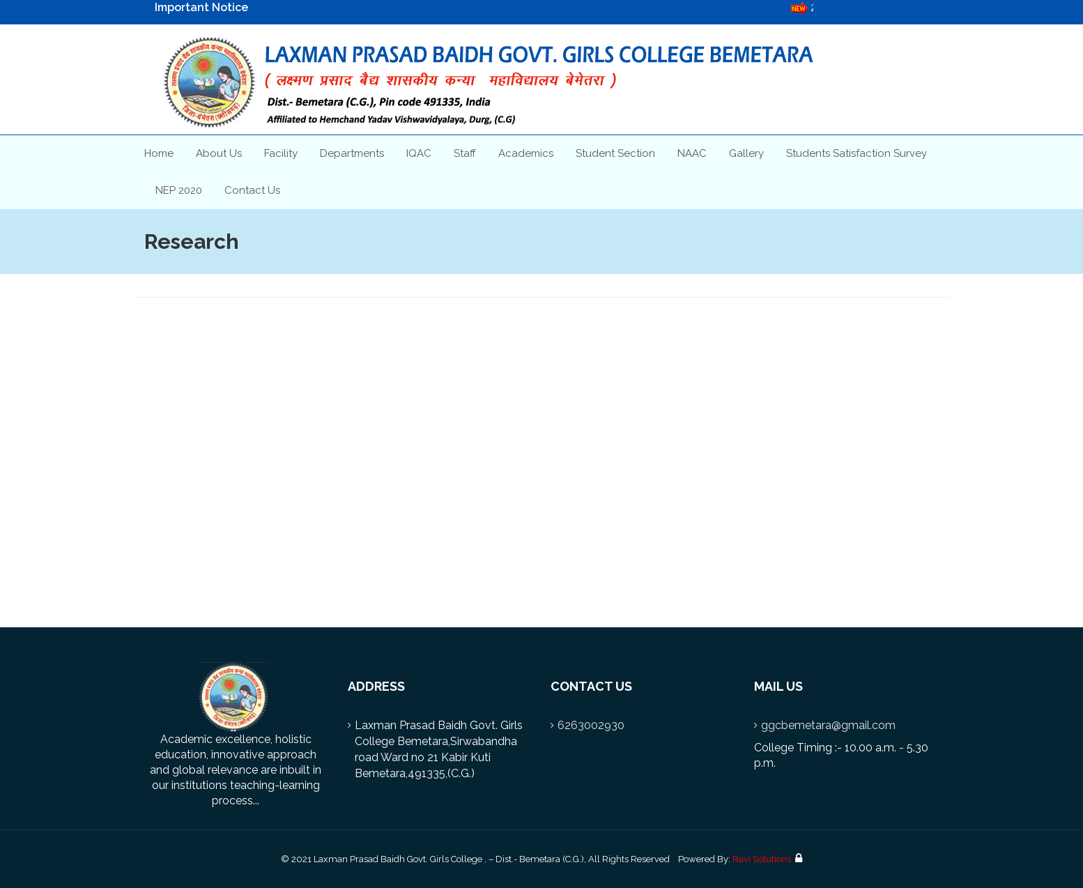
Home (159, 153)
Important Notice (201, 7)
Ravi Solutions (761, 859)
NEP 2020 (178, 190)
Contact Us (252, 190)
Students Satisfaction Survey (856, 153)
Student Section (615, 153)
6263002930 (591, 725)
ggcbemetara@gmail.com (828, 725)
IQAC (418, 153)
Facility (281, 153)
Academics (525, 153)
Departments (352, 153)
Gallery (746, 153)
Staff (465, 153)
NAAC (692, 153)
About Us (219, 153)
